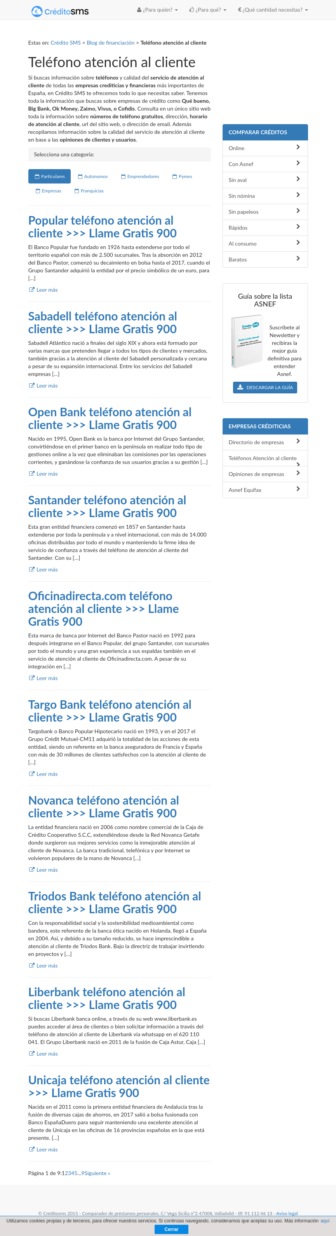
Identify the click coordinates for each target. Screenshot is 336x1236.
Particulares (49, 176)
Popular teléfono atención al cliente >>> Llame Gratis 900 (102, 226)
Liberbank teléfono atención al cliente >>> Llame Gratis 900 (106, 998)
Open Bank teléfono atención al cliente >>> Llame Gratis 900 (110, 418)
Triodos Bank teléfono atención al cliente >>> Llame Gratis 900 (114, 902)
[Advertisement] (265, 77)
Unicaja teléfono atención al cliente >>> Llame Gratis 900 (119, 1086)
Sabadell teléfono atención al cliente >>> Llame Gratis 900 (103, 322)
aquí (324, 1221)
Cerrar (171, 1229)
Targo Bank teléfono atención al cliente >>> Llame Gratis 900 (110, 710)
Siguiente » (97, 1173)
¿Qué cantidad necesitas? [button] (273, 9)
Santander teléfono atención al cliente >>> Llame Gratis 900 (107, 506)
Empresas (48, 191)
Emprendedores (139, 176)
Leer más (43, 289)
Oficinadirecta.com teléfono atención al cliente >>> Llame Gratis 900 (103, 608)
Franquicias (89, 191)
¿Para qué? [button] (208, 9)
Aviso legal (287, 1213)
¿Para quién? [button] (157, 9)
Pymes (182, 176)
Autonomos (92, 176)
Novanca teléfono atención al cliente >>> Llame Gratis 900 (103, 806)
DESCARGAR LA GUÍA (265, 387)
